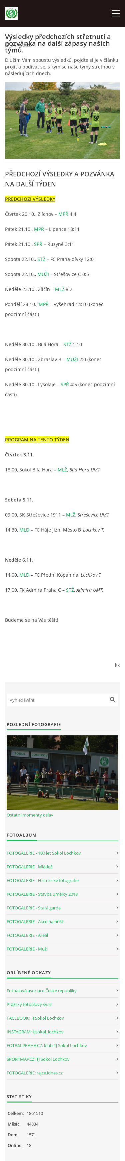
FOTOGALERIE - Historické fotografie (43, 880)
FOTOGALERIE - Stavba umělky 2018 (42, 894)
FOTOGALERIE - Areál (27, 935)
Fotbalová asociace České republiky (42, 991)
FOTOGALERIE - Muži (27, 949)
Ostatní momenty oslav (30, 815)
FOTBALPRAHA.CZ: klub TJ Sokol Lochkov (47, 1045)
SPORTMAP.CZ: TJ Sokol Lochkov (38, 1059)
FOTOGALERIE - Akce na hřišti (35, 921)
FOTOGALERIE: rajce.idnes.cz (35, 1073)
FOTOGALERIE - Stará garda (34, 908)
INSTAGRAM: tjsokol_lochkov (35, 1032)
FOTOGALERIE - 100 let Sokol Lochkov (44, 853)
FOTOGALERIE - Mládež (29, 867)
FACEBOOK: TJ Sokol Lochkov (35, 1018)
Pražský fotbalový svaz (29, 1004)
